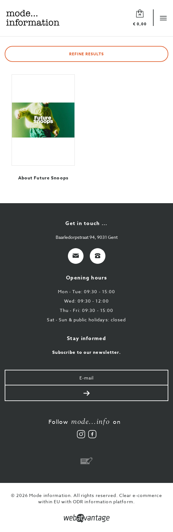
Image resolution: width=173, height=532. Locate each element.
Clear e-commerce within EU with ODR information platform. (100, 498)
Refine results (86, 54)
